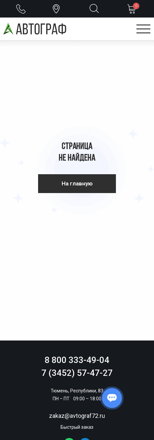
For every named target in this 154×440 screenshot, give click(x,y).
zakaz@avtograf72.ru (77, 415)
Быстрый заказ (77, 427)
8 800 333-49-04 (77, 360)
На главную (77, 183)
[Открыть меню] (143, 29)
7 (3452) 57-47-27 (77, 373)
